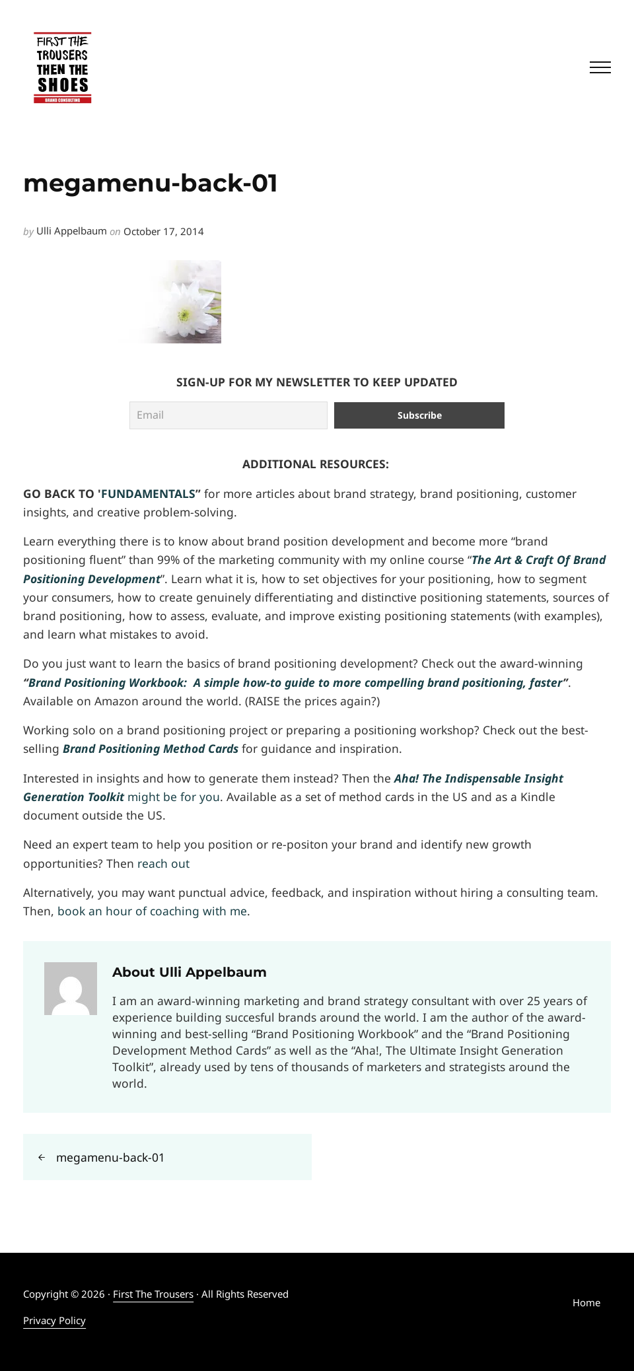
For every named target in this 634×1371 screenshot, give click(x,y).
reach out (163, 863)
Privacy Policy (54, 1320)
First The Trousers (153, 1293)
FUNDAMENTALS (148, 493)
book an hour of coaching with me (152, 911)
